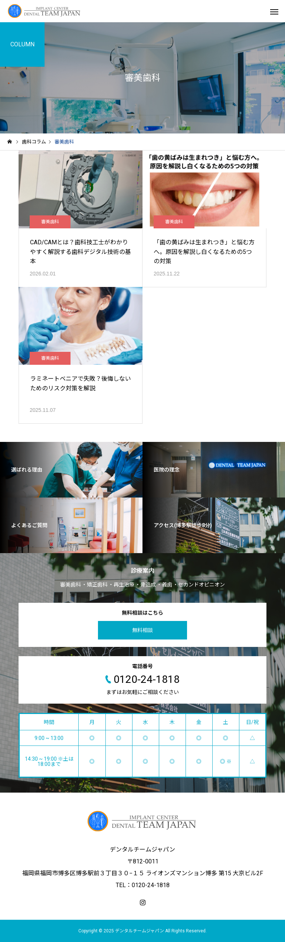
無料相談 (142, 630)
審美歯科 (50, 221)
